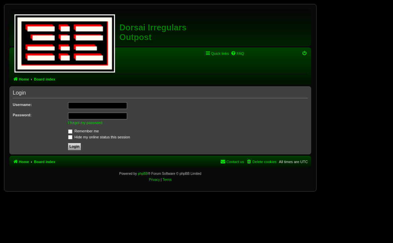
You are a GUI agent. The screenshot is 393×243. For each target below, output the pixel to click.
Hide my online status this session (99, 137)
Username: (22, 105)
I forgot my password (85, 123)
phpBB (143, 173)
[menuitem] (237, 53)
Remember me (83, 131)
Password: (22, 115)
